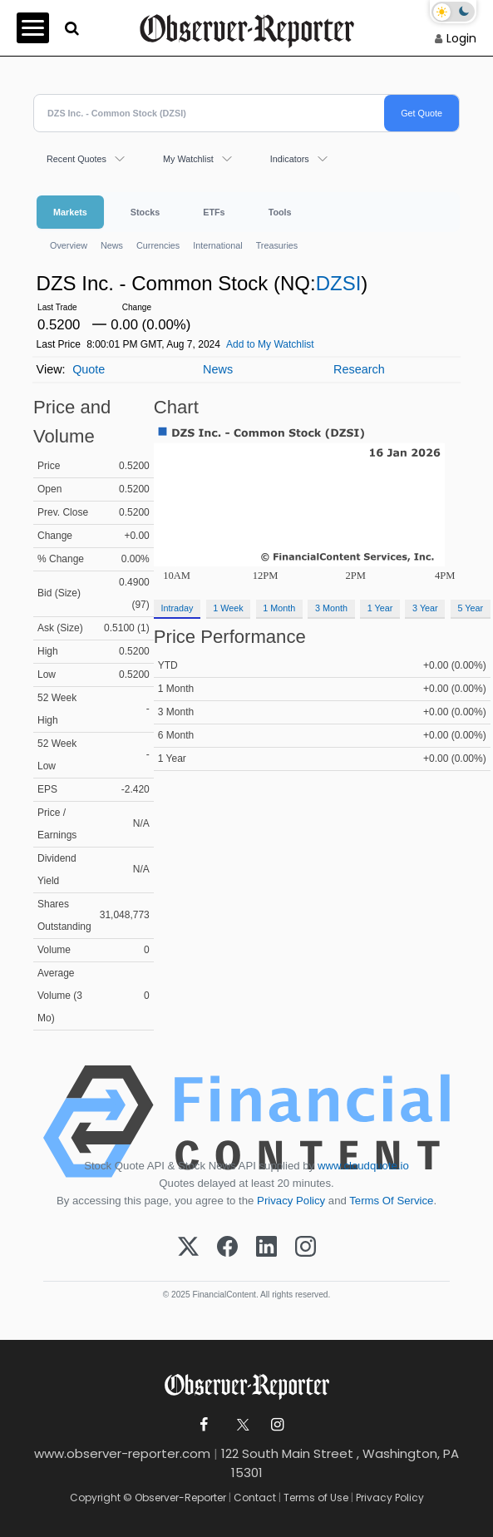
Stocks (145, 212)
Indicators (289, 159)
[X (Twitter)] (188, 1247)
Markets (70, 212)
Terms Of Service (391, 1200)
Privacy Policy (291, 1200)
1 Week (228, 608)
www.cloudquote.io (363, 1165)
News (112, 245)
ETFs (213, 212)
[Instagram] (305, 1247)
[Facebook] (227, 1247)
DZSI (339, 283)
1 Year (380, 608)
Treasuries (277, 245)
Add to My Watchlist (270, 344)
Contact (255, 1497)
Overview (68, 245)
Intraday (176, 608)
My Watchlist (188, 159)
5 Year (470, 608)
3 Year (425, 608)
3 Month (331, 608)
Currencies (158, 245)
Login (461, 38)
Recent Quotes (76, 159)
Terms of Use (315, 1497)
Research (359, 369)
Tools (280, 212)
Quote (88, 369)
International (217, 245)
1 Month (279, 608)
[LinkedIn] (266, 1247)
